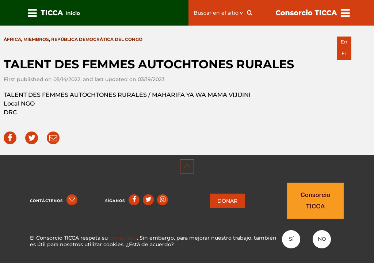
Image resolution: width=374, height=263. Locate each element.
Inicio (72, 13)
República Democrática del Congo (96, 39)
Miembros (36, 39)
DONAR (227, 201)
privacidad (123, 238)
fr (343, 53)
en (344, 42)
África (12, 39)
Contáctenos (46, 200)
